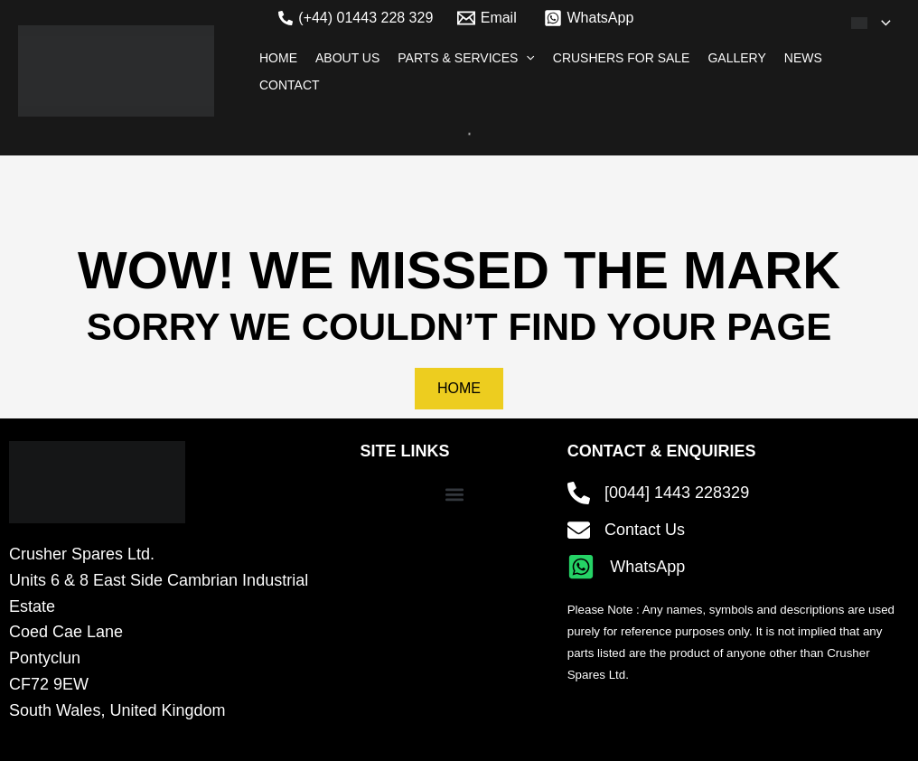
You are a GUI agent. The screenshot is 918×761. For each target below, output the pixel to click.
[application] (881, 22)
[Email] (486, 18)
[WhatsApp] (589, 18)
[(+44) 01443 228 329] (355, 18)
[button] (455, 495)
